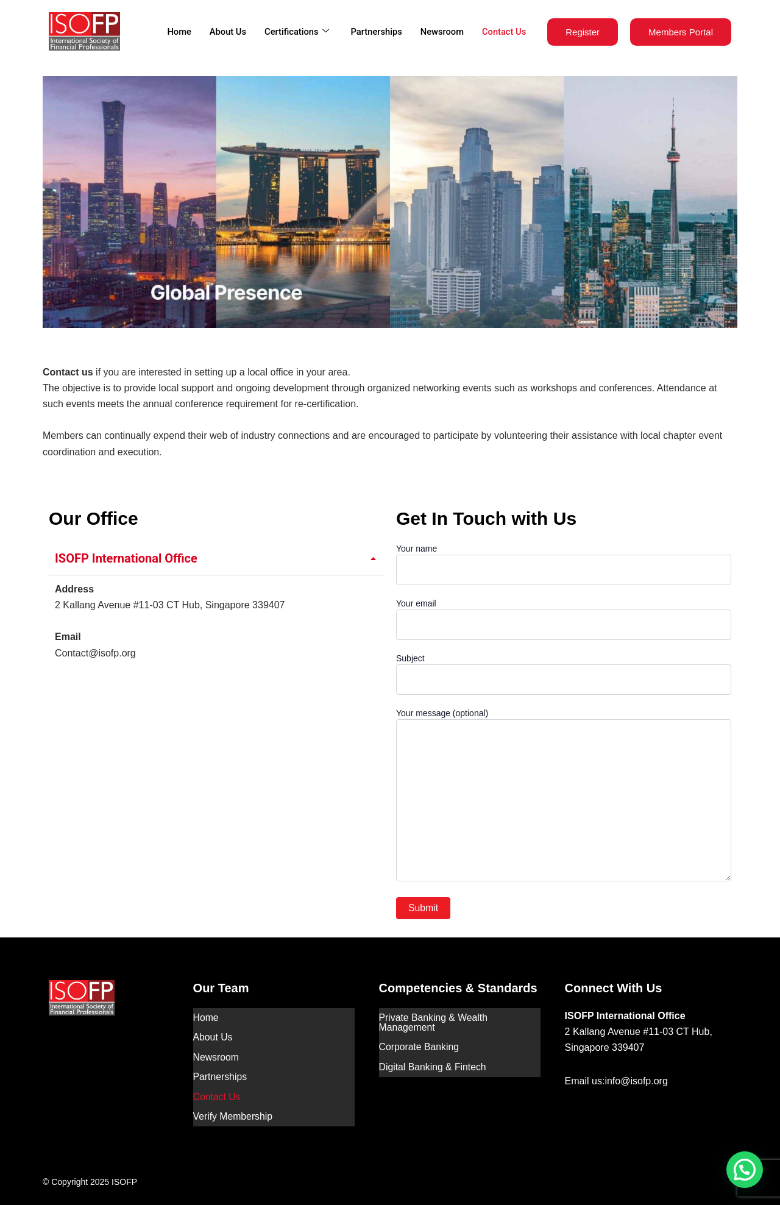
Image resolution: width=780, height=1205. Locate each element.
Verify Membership (233, 1108)
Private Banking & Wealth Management (434, 1022)
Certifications (292, 31)
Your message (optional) (563, 796)
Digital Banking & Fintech (433, 1063)
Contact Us (503, 31)
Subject (563, 674)
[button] (744, 1169)
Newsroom (441, 31)
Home (174, 31)
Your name (563, 564)
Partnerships (374, 31)
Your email (563, 619)
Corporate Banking (419, 1045)
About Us (224, 31)
